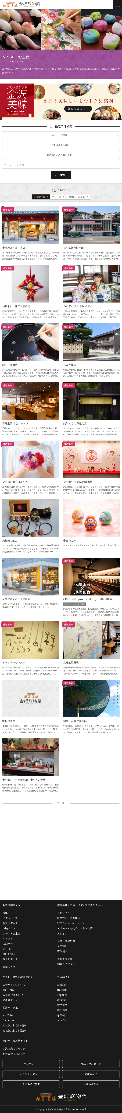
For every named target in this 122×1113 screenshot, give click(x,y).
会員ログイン (10, 1000)
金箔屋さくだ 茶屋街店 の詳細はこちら (30, 587)
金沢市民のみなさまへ (15, 1048)
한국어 (61, 1015)
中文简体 (62, 1010)
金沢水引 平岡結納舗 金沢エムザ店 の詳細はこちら (30, 765)
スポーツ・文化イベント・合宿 (75, 928)
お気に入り (9, 966)
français (62, 990)
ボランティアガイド (31, 1074)
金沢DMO (8, 990)
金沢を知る (9, 954)
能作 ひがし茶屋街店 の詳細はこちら (91, 409)
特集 (5, 913)
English (61, 984)
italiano (62, 1000)
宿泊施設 (62, 951)
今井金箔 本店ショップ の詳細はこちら (30, 409)
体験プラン (9, 928)
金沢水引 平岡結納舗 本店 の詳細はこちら (91, 468)
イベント (8, 938)
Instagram (9, 1020)
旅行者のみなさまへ (14, 1053)
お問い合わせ (91, 1084)
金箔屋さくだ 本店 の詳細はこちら (30, 233)
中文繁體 (62, 1005)
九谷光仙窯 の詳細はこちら (91, 350)
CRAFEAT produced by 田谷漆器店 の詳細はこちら (91, 587)
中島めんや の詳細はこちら (91, 526)
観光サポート (10, 959)
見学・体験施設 (66, 941)
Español (62, 995)
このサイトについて (14, 984)
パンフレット (31, 1064)
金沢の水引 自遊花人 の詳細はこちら (30, 468)
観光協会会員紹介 (13, 995)
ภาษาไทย (62, 1020)
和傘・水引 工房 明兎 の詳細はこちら (91, 707)
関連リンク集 (10, 1007)
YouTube (8, 1015)
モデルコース (10, 918)
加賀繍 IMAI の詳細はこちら (30, 526)
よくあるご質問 (31, 1084)
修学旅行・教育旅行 (68, 918)
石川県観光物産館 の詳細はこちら (91, 233)
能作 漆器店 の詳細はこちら (30, 350)
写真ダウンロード (91, 1064)
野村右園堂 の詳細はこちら (30, 707)
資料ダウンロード (67, 959)
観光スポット (10, 923)
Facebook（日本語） (15, 1025)
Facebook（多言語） (15, 1030)
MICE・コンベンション (71, 923)
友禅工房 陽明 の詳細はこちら (91, 648)
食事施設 (62, 946)
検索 (62, 175)
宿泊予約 (8, 943)
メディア (62, 933)
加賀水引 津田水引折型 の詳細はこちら (30, 292)
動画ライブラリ (66, 964)
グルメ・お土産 (11, 933)
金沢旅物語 (21, 4)
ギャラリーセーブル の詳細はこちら (30, 648)
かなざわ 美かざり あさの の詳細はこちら (91, 292)
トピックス (63, 913)
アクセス (8, 949)
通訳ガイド (91, 1074)
